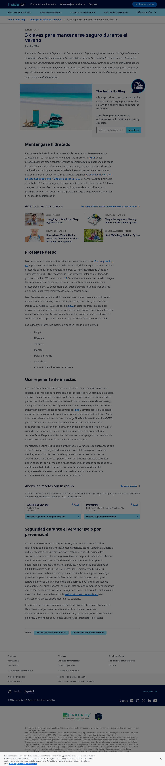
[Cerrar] (161, 763)
